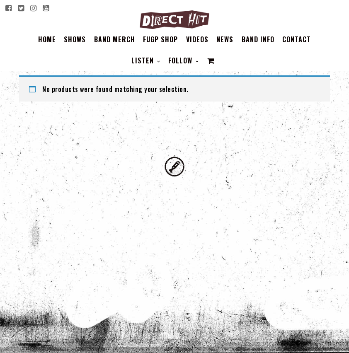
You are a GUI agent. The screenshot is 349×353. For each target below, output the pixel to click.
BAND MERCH (114, 39)
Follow (181, 60)
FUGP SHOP (160, 39)
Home (47, 39)
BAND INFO (258, 39)
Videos (197, 39)
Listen (143, 60)
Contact (296, 39)
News (224, 39)
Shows (75, 39)
